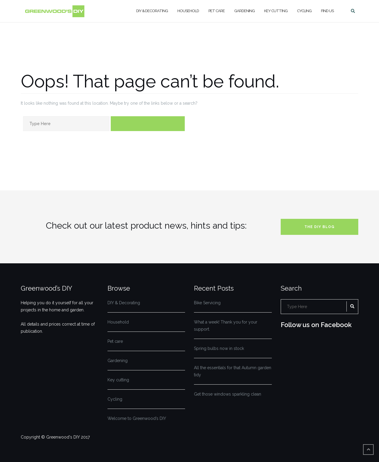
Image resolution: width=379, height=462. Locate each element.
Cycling (304, 11)
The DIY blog (319, 227)
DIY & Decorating (152, 11)
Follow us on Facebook (316, 325)
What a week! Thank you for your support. (225, 326)
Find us (327, 11)
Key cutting (276, 11)
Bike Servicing (207, 302)
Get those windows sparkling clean (227, 394)
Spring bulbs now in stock (219, 348)
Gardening (244, 11)
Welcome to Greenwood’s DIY (136, 418)
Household (188, 11)
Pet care (216, 11)
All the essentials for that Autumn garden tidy (232, 371)
